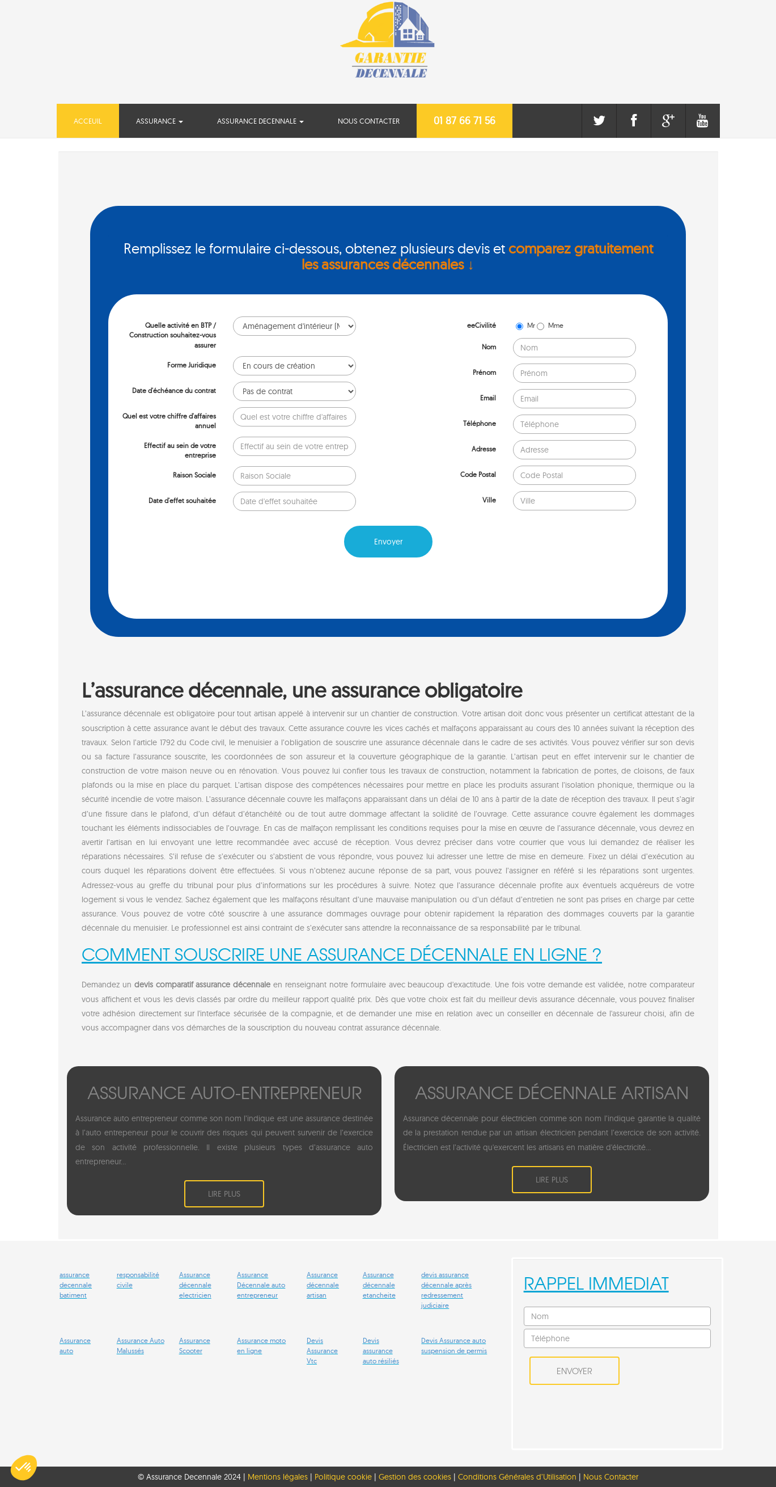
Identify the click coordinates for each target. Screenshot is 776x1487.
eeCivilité (481, 325)
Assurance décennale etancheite (379, 1284)
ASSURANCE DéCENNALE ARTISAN (552, 1091)
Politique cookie (343, 1476)
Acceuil (96, 120)
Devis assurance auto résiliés (381, 1350)
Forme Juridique (191, 365)
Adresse (484, 449)
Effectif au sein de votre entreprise (180, 450)
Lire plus (224, 1193)
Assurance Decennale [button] (260, 120)
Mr (526, 325)
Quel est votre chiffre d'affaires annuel (169, 421)
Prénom (484, 372)
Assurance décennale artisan (323, 1284)
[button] (23, 1467)
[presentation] (194, 588)
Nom (489, 347)
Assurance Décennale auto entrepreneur (261, 1284)
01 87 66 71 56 (464, 120)
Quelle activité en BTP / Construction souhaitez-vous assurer (172, 335)
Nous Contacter (369, 120)
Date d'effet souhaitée (182, 500)
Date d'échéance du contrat (174, 390)
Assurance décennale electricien (195, 1284)
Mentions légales (278, 1476)
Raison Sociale (194, 475)
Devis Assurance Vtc (322, 1350)
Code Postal (478, 474)
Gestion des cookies (415, 1476)
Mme (550, 325)
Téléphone (479, 423)
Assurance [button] (159, 120)
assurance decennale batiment (76, 1284)
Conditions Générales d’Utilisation (518, 1476)
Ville (489, 500)
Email (488, 398)
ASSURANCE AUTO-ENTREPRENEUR (224, 1091)
